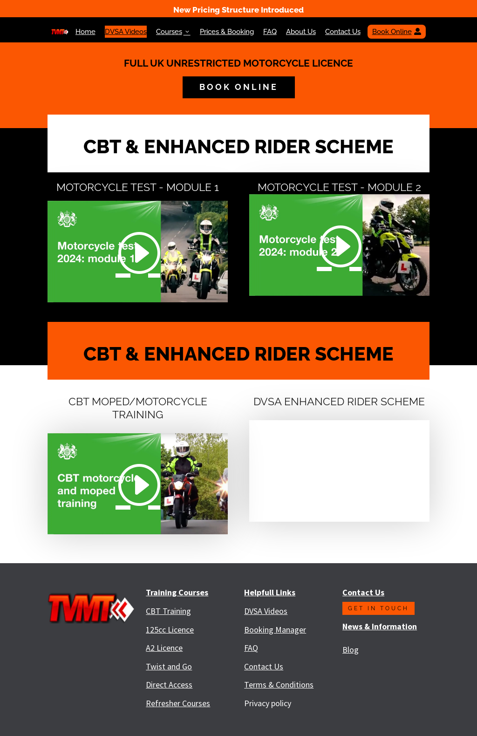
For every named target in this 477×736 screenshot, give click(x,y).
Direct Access (169, 684)
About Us (301, 31)
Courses (173, 31)
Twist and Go (169, 666)
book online (238, 87)
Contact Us (343, 31)
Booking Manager (275, 629)
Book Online (396, 31)
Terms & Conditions (278, 684)
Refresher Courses (178, 703)
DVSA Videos (126, 31)
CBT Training (168, 611)
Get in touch (378, 608)
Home (85, 31)
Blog (350, 649)
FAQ (270, 31)
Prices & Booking (227, 31)
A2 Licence (164, 647)
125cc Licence (170, 629)
